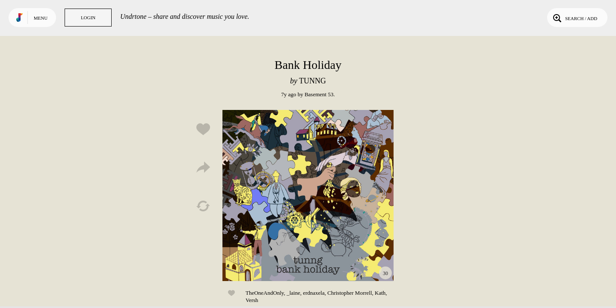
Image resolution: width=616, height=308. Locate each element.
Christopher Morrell (349, 293)
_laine (293, 293)
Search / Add (574, 17)
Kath (380, 293)
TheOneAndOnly (265, 293)
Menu (40, 18)
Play (308, 195)
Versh (252, 300)
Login (88, 17)
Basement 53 (319, 94)
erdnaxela (314, 293)
